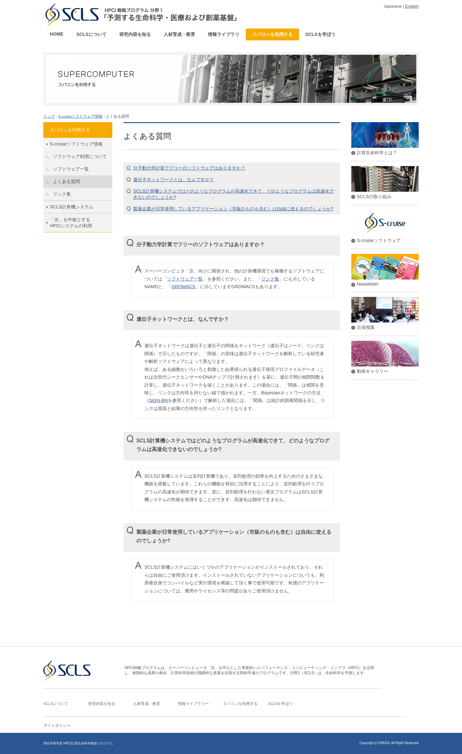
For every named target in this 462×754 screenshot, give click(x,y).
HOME (57, 34)
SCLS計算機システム (71, 206)
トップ (49, 116)
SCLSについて (91, 34)
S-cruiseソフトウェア (379, 240)
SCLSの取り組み (374, 196)
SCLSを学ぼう (320, 34)
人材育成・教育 (179, 34)
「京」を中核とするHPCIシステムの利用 (71, 222)
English (412, 6)
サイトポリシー (56, 725)
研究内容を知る (135, 34)
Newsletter (368, 284)
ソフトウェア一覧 (71, 169)
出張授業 (366, 327)
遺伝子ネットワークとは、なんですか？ (173, 179)
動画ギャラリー (372, 371)
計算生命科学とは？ (377, 152)
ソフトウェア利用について (80, 156)
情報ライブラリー (193, 704)
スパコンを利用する (272, 34)
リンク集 (62, 194)
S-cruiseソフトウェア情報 (80, 116)
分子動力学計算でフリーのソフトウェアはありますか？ (189, 168)
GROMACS (183, 286)
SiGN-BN (158, 400)
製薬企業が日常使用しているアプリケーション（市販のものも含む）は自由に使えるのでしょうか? (233, 208)
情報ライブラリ (223, 34)
